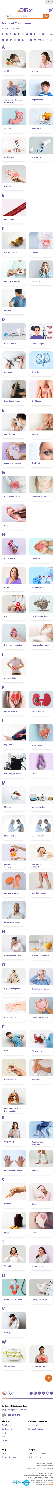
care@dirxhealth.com (18, 1410)
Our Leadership (8, 1429)
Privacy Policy (35, 1457)
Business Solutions (35, 1429)
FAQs (4, 1453)
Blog (4, 1433)
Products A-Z (33, 1425)
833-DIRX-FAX (14, 1415)
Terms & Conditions (37, 1453)
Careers (5, 1440)
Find (46, 16)
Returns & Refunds (9, 1457)
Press (4, 1436)
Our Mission (7, 1425)
